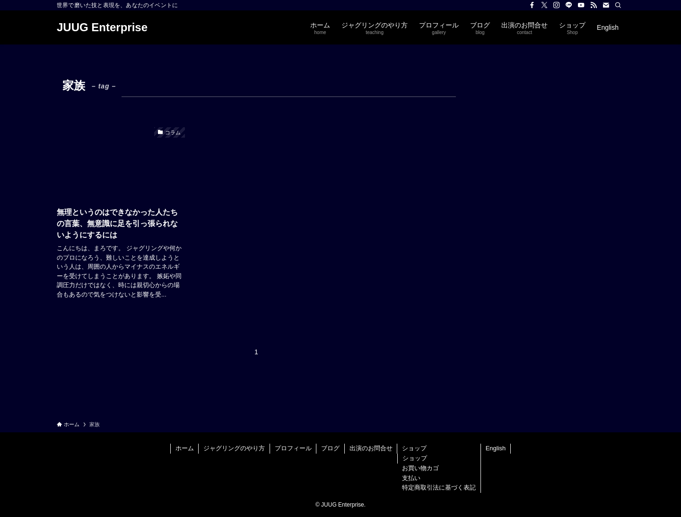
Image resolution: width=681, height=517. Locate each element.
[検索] (618, 5)
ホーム (184, 448)
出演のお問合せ (371, 448)
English (496, 448)
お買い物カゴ (420, 468)
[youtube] (581, 5)
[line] (569, 5)
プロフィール (293, 448)
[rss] (593, 5)
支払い (411, 478)
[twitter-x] (544, 5)
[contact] (606, 5)
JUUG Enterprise (102, 27)
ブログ (330, 448)
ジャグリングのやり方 (234, 448)
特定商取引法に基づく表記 (439, 487)
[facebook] (532, 5)
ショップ (414, 448)
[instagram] (556, 5)
